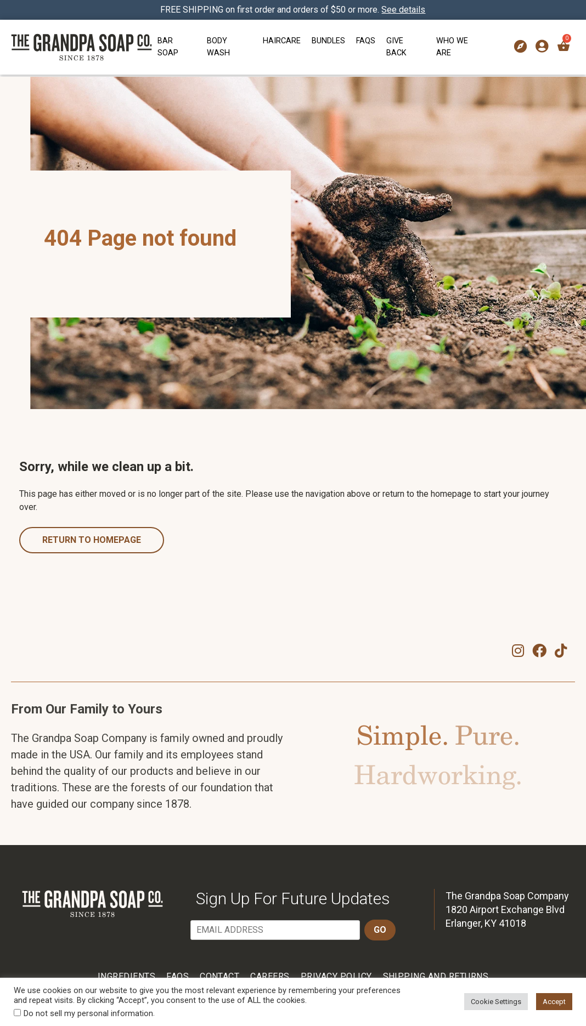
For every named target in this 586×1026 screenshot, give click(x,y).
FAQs (365, 41)
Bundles (328, 41)
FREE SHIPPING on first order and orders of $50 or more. (293, 9)
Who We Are (452, 47)
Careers (269, 976)
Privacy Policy (336, 976)
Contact (219, 976)
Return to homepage (91, 540)
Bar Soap (167, 47)
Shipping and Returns (436, 976)
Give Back (396, 47)
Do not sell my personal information (88, 1013)
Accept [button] (554, 1001)
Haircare (282, 41)
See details (404, 9)
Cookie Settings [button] (496, 1001)
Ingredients (126, 976)
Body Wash (218, 47)
